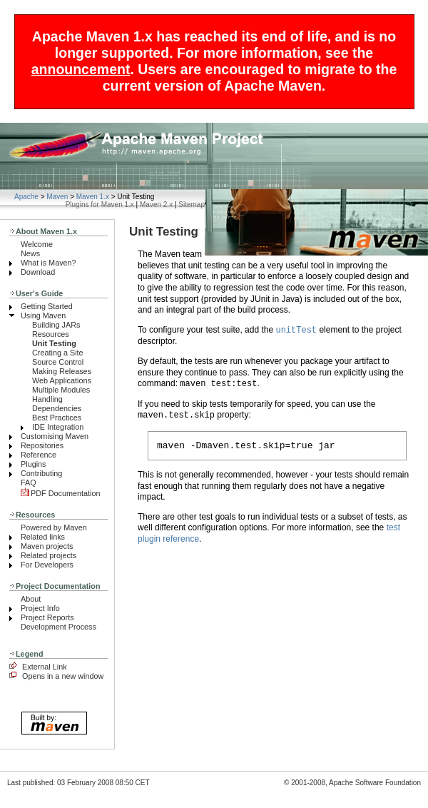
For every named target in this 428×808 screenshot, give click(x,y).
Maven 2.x (156, 204)
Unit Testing (54, 343)
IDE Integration (57, 427)
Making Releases (61, 371)
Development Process (58, 626)
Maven (57, 197)
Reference (38, 454)
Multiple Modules (61, 389)
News (30, 253)
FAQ (28, 482)
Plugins (33, 464)
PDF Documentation (61, 493)
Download (38, 272)
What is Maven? (48, 262)
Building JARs (56, 324)
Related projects (48, 555)
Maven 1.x (92, 197)
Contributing (41, 473)
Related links (43, 536)
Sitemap (191, 204)
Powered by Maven (54, 527)
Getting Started (47, 306)
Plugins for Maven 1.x (100, 204)
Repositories (42, 445)
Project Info (40, 608)
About (31, 599)
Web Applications (61, 380)
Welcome (37, 244)
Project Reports (47, 617)
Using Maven (43, 315)
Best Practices (56, 417)
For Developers (47, 564)
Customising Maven (54, 436)
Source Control (57, 362)
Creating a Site (57, 352)
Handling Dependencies (56, 404)
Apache (26, 197)
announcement (81, 69)
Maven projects (47, 546)
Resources (50, 334)
